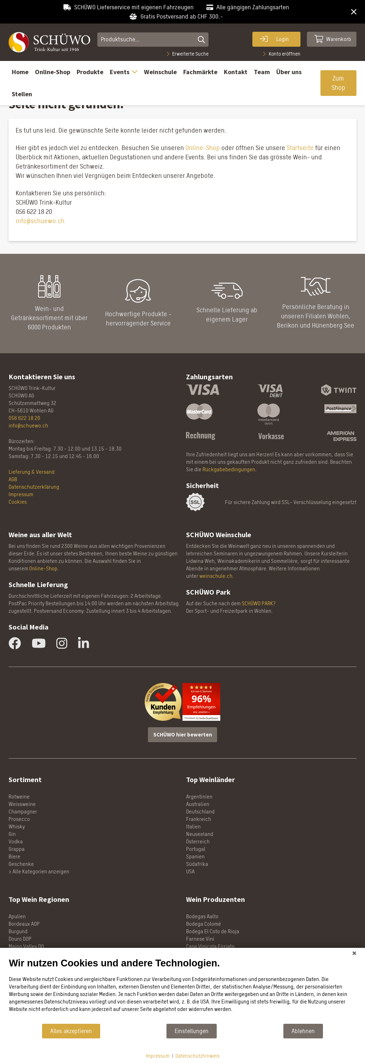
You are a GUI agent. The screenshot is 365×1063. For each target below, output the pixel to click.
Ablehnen (303, 1031)
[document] (182, 990)
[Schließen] (354, 953)
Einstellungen (192, 1031)
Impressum (158, 1056)
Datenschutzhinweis (197, 1056)
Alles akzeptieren (71, 1031)
